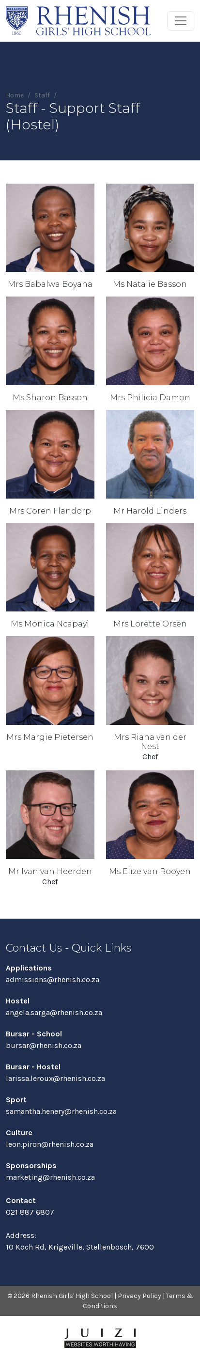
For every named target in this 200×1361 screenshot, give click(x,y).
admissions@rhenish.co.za (52, 979)
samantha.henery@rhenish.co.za (61, 1111)
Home (15, 95)
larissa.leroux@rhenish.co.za (55, 1078)
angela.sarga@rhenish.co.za (54, 1012)
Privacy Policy (139, 1296)
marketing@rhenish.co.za (50, 1177)
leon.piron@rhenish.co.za (49, 1144)
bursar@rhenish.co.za (43, 1045)
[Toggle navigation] (180, 21)
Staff (42, 95)
